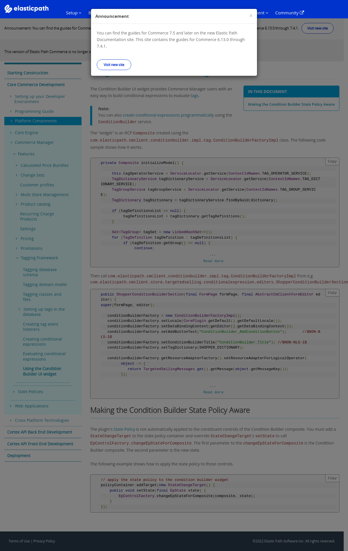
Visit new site (114, 64)
